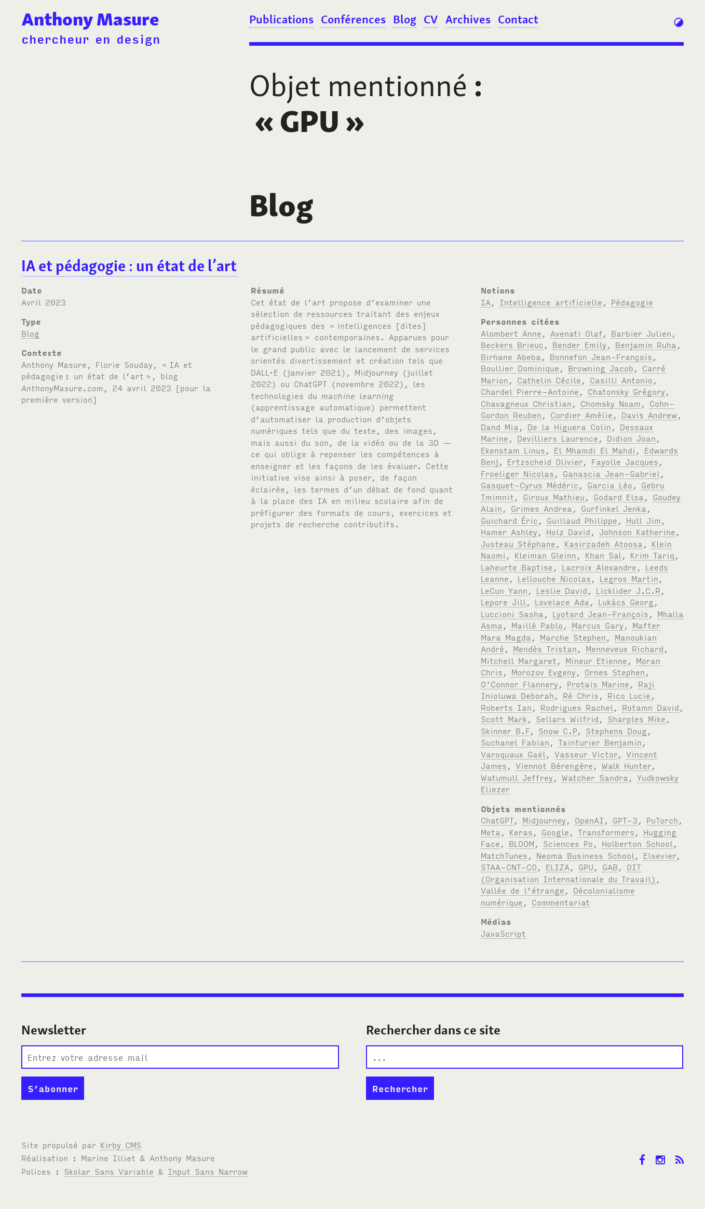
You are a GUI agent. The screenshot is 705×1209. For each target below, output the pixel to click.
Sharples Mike (636, 718)
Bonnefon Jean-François (601, 356)
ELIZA (558, 866)
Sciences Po (568, 843)
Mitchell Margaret (519, 660)
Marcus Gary (597, 625)
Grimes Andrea (541, 508)
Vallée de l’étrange (522, 890)
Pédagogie (632, 302)
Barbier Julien (641, 333)
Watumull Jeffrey (517, 777)
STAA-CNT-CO (509, 866)
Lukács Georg (626, 601)
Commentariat (561, 902)
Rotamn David (650, 707)
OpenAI (589, 820)
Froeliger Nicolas (517, 473)
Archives (468, 19)
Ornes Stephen (615, 672)
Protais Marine (598, 684)
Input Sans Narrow (208, 1171)
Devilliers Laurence (557, 438)
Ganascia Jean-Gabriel (611, 473)
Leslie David (561, 590)
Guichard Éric (509, 520)
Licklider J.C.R (628, 590)
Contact (518, 19)
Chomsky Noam (610, 403)
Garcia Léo (609, 485)
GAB (610, 866)
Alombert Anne (511, 333)
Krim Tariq (652, 555)
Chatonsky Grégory (626, 391)
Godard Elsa (618, 496)
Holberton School (637, 843)
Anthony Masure (90, 19)
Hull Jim (643, 520)
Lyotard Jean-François (600, 613)
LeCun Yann (504, 590)
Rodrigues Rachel (576, 707)
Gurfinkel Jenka (613, 508)
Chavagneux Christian (526, 403)
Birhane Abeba (511, 356)
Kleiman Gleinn (545, 555)
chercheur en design (90, 38)
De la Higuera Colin (569, 426)
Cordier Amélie (581, 414)
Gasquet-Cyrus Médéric (529, 485)
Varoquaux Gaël (513, 754)
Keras (521, 832)
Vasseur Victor (585, 754)
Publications (281, 19)
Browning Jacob (600, 368)
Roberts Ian (506, 707)
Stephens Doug (616, 730)
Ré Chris (581, 695)
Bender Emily (579, 344)
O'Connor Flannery (519, 684)
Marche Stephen (573, 637)
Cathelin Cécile (549, 380)
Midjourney (544, 820)
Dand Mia (500, 426)
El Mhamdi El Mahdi (594, 450)
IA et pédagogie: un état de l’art (129, 266)
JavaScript (503, 933)
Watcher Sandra (595, 777)
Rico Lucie (628, 695)
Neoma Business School (585, 855)
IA (486, 302)
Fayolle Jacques (624, 461)
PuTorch (662, 820)
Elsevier (659, 855)
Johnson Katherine (637, 531)
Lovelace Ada (562, 601)
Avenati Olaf (576, 333)
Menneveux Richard (624, 648)
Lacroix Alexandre (599, 567)
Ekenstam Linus (513, 450)
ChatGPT (497, 820)
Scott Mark (504, 718)
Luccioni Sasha (512, 613)
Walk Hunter (626, 765)
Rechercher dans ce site (433, 1030)
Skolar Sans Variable (109, 1171)
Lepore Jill (503, 601)
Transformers (606, 832)
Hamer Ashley (509, 531)
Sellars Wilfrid (567, 718)
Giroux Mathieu (554, 496)
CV (431, 19)
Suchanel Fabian (515, 742)
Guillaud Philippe (582, 520)
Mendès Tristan (545, 648)
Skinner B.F (505, 730)
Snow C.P (557, 730)
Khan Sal (603, 555)
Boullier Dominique (520, 368)
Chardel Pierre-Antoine (530, 391)
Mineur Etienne (596, 660)
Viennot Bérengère (554, 765)
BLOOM (521, 843)
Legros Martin (629, 578)
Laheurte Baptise (517, 567)
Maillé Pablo (537, 625)
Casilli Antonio (621, 380)
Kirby (120, 1144)
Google (555, 832)
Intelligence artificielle (550, 302)
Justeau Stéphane (518, 543)
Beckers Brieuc (512, 344)
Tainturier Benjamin (600, 742)
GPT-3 (625, 820)
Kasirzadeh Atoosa (603, 543)
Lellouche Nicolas (554, 578)
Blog (404, 19)
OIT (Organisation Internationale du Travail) (568, 872)
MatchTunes (504, 855)
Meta (490, 832)
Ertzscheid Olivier (544, 461)
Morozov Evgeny (543, 672)
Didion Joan (631, 438)
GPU (585, 866)
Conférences (353, 19)
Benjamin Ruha (645, 344)
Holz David (568, 531)
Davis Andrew (649, 414)
